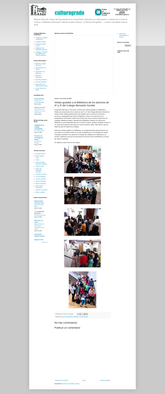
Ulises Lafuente (40, 192)
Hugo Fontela (40, 166)
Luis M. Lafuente (41, 179)
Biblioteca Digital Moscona (41, 64)
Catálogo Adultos (41, 42)
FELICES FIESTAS (39, 215)
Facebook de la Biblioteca (40, 72)
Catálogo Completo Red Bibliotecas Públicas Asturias (41, 53)
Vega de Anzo (38, 239)
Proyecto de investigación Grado (38, 137)
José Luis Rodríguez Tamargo (39, 170)
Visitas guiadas (84, 316)
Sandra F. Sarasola (41, 190)
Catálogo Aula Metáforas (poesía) (41, 48)
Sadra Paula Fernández (39, 186)
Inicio (84, 380)
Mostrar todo (45, 242)
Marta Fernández (41, 183)
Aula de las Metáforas (67, 316)
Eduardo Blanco (40, 153)
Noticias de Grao (39, 107)
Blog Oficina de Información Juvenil (41, 85)
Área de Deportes (41, 82)
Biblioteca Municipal (38, 76)
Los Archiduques (41, 176)
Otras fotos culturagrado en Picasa (124, 35)
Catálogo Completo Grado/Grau (41, 38)
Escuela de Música (41, 79)
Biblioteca (76, 316)
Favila (37, 160)
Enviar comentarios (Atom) (71, 384)
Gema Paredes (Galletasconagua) (41, 163)
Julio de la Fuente (41, 174)
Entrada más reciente (61, 380)
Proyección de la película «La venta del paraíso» (39, 111)
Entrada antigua (105, 380)
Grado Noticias (39, 99)
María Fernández (41, 181)
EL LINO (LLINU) (39, 130)
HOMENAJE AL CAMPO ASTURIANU (39, 127)
